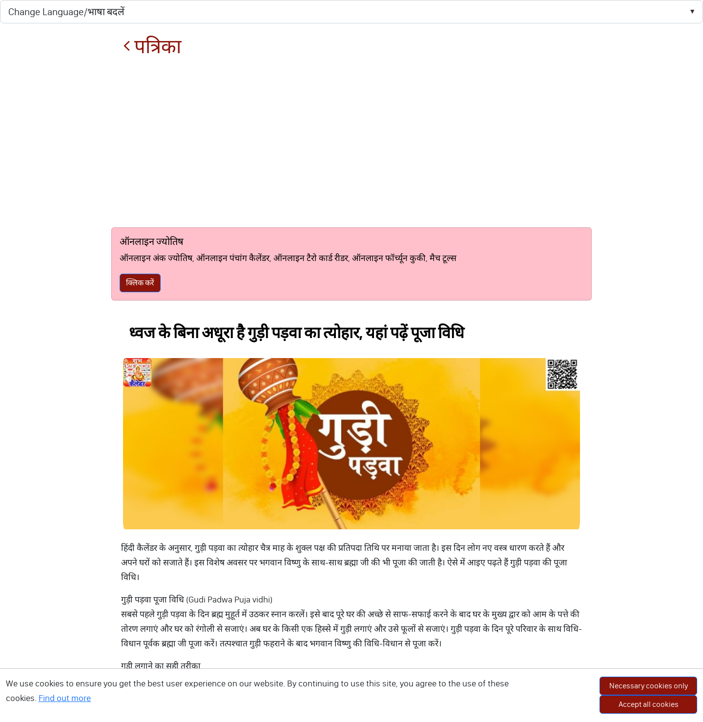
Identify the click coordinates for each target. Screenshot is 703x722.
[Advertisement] (351, 142)
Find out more (65, 698)
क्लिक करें (140, 282)
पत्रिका (152, 47)
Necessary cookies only (648, 685)
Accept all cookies (649, 704)
